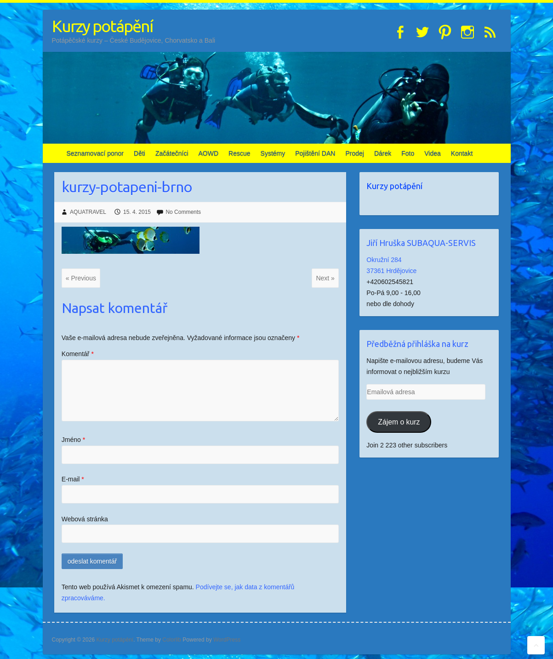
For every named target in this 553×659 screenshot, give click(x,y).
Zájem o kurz (399, 422)
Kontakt (462, 153)
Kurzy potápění (102, 26)
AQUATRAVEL (88, 212)
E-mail (73, 479)
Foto (407, 153)
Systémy (273, 153)
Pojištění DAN (315, 153)
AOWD (209, 153)
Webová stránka (85, 519)
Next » (325, 278)
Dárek (382, 153)
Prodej (354, 153)
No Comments (183, 212)
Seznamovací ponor (95, 153)
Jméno (73, 439)
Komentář (78, 353)
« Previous (81, 278)
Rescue (239, 153)
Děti (139, 153)
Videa (432, 153)
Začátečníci (171, 153)
